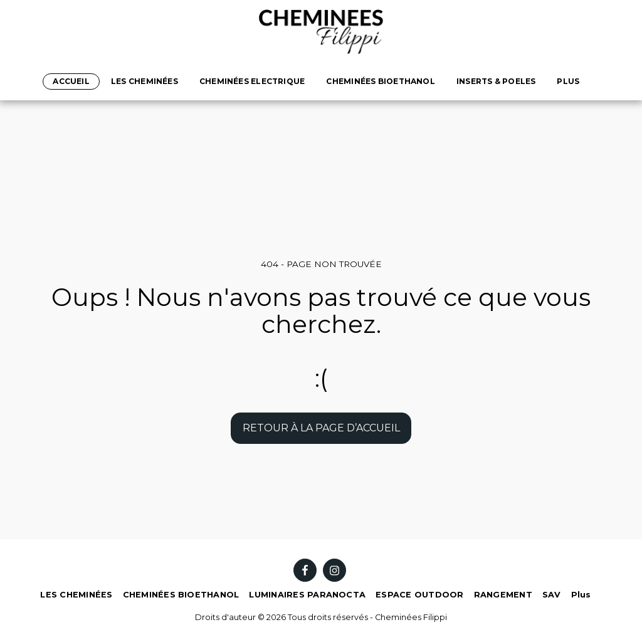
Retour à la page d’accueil (321, 428)
